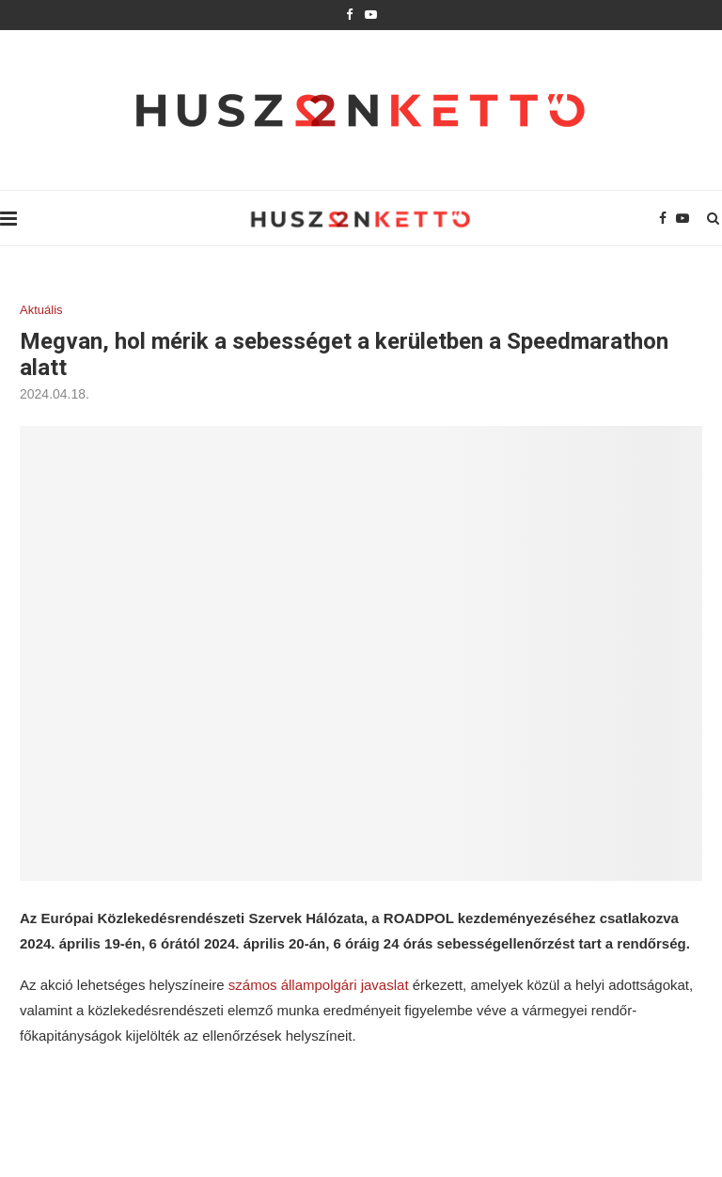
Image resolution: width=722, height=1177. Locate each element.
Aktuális (41, 310)
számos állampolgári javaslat (318, 985)
